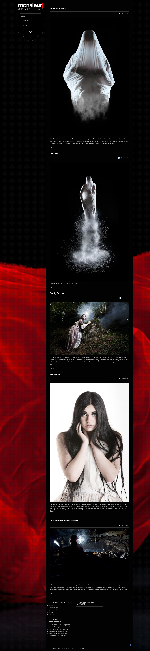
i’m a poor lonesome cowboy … (65, 520)
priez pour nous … (59, 8)
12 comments (124, 158)
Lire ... (52, 147)
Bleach (51, 614)
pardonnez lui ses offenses (57, 610)
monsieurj (52, 631)
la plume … (55, 373)
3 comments (124, 378)
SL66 (51, 612)
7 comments (124, 13)
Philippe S (52, 629)
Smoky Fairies (57, 293)
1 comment (125, 298)
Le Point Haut (53, 608)
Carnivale (52, 605)
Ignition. (54, 153)
